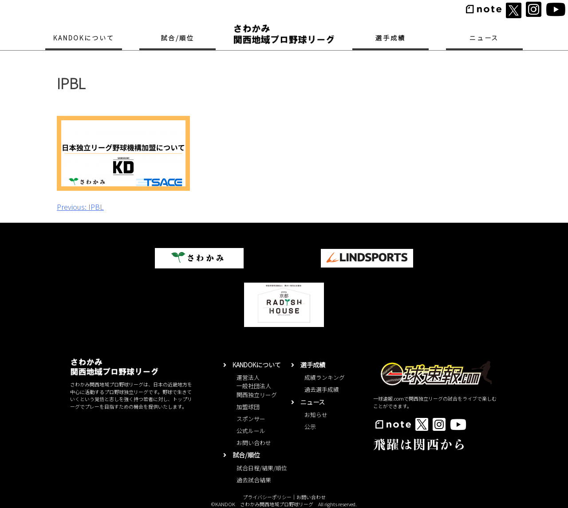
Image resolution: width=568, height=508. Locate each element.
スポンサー (251, 418)
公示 (310, 426)
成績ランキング (324, 377)
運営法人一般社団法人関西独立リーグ (257, 385)
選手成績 (390, 37)
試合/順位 (177, 37)
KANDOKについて (83, 37)
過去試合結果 (254, 480)
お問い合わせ (254, 442)
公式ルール (251, 430)
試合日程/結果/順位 (262, 468)
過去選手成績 (321, 389)
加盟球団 (248, 406)
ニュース (484, 37)
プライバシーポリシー (267, 496)
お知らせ (315, 414)
